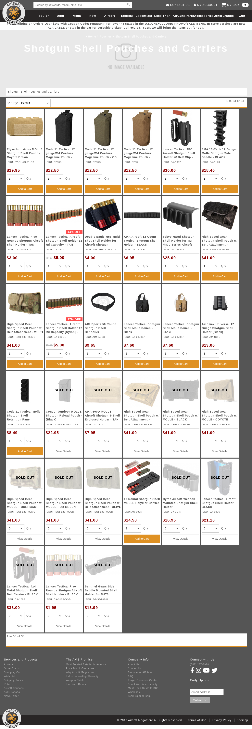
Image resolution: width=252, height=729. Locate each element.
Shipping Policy (13, 680)
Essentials (143, 15)
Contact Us (135, 668)
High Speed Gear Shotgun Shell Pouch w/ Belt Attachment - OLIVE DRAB (103, 503)
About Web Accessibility (143, 684)
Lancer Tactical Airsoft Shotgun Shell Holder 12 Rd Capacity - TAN (64, 240)
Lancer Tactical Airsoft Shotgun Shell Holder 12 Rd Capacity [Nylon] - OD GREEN (64, 329)
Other (218, 15)
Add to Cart (25, 188)
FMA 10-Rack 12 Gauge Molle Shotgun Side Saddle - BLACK (219, 153)
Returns (9, 684)
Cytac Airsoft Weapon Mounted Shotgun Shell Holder (180, 503)
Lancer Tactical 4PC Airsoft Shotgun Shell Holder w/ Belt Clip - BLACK (179, 154)
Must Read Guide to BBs (143, 688)
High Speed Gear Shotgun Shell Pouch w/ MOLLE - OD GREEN (64, 503)
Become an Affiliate (140, 672)
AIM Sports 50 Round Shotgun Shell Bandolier (101, 328)
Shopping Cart (13, 672)
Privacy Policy (222, 720)
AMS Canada (12, 692)
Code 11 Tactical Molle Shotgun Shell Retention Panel (24, 415)
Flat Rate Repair (76, 684)
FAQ (130, 676)
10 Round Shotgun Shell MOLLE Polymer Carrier (142, 501)
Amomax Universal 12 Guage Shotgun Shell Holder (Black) (218, 328)
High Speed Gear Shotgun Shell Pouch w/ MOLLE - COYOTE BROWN (219, 416)
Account (9, 664)
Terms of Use (197, 720)
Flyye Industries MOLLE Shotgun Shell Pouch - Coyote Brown (25, 153)
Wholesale (134, 692)
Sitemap (242, 720)
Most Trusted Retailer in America (86, 664)
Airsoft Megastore (14, 13)
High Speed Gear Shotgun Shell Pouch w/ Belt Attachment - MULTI (25, 328)
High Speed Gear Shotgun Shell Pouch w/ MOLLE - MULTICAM (25, 503)
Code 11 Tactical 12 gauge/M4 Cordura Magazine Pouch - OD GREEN (101, 154)
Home (92, 36)
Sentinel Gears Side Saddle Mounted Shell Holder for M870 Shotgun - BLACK (101, 591)
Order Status (12, 668)
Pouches (106, 36)
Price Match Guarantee (80, 668)
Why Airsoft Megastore (80, 672)
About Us (133, 664)
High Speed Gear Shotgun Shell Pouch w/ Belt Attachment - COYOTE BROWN (141, 416)
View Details (63, 451)
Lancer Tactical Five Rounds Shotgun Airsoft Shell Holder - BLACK (64, 590)
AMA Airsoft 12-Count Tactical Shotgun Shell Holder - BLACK (141, 240)
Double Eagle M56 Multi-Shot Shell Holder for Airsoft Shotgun (103, 240)
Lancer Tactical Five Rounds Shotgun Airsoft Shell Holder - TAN (25, 240)
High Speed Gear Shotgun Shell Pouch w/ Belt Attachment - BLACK (219, 241)
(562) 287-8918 (199, 664)
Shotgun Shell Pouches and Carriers (140, 36)
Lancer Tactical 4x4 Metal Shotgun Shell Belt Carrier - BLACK (22, 590)
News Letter (11, 696)
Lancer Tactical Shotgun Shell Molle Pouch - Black (142, 328)
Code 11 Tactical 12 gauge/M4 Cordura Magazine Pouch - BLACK (60, 154)
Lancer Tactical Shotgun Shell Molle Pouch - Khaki (181, 328)
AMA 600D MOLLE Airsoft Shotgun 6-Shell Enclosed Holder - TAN (102, 415)
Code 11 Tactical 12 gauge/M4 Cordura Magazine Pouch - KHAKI (138, 154)
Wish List (9, 676)
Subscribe (198, 685)
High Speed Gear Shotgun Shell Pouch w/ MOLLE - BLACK (180, 415)
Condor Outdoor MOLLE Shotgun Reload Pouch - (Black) (64, 415)
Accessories (204, 15)
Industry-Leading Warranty (82, 676)
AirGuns (179, 15)
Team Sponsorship (139, 696)
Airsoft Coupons (14, 688)
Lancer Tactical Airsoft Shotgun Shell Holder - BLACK (219, 503)
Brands (228, 15)
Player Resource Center (143, 680)
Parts (190, 15)
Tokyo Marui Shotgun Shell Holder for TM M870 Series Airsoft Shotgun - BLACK (179, 241)
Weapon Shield (75, 680)
